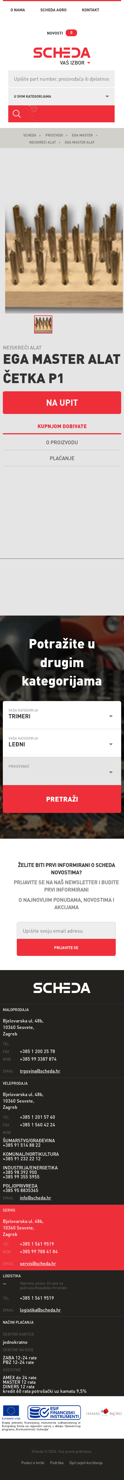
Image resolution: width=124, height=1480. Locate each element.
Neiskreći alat (42, 142)
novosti (55, 32)
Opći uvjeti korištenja (86, 1462)
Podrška (57, 1462)
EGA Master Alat (80, 142)
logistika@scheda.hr (40, 1310)
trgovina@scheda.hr (40, 1071)
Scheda (29, 135)
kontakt (90, 9)
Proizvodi (54, 135)
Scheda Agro (53, 9)
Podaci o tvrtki (32, 1462)
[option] (43, 324)
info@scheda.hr (35, 1198)
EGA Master (82, 135)
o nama (18, 9)
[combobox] (61, 95)
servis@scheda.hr (38, 1263)
